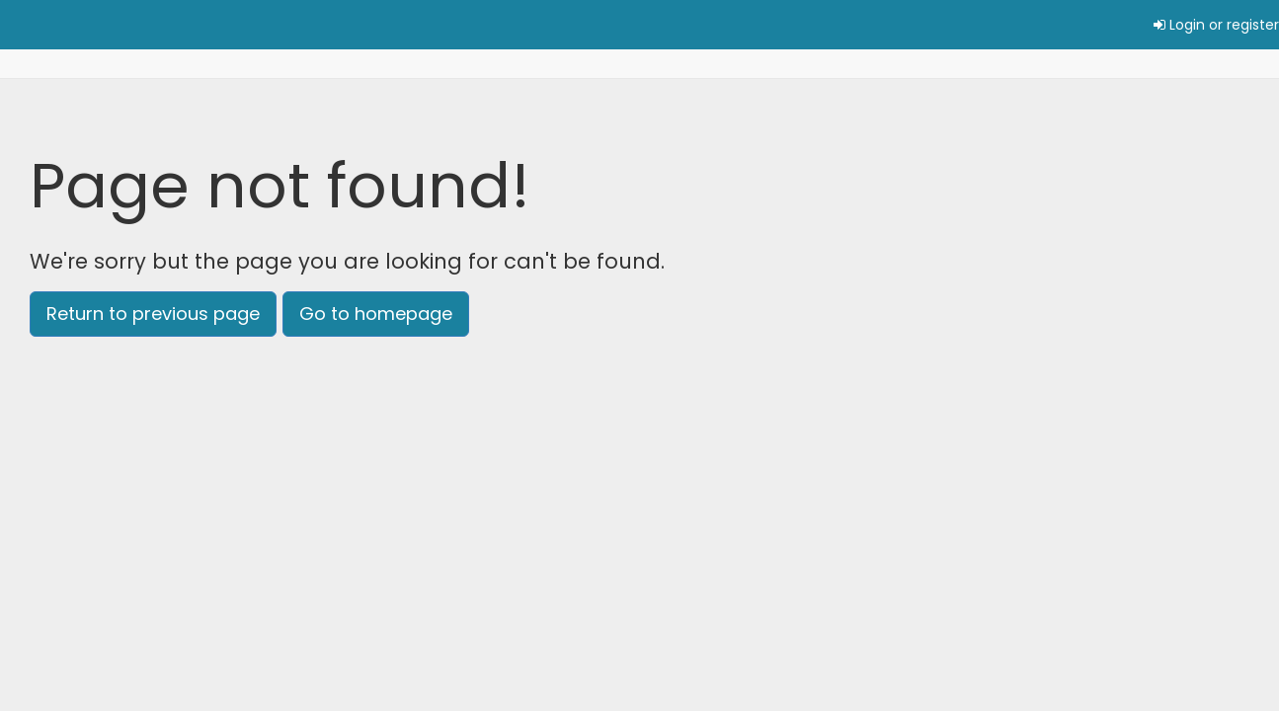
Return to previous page (153, 313)
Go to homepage (375, 313)
